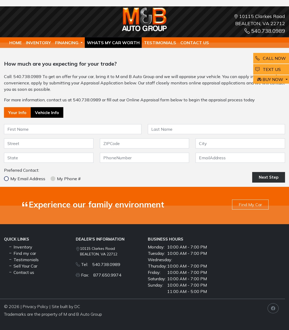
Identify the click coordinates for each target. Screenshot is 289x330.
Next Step (268, 177)
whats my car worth (113, 42)
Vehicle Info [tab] (47, 112)
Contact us (194, 42)
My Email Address (27, 178)
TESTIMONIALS (160, 42)
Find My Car (250, 204)
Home (15, 42)
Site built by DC (66, 306)
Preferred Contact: (21, 170)
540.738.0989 (264, 31)
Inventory (38, 42)
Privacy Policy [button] (35, 306)
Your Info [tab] (17, 112)
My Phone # (69, 178)
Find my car (22, 253)
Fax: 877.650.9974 (101, 275)
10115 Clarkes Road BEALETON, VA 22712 (98, 251)
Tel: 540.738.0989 (100, 264)
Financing (67, 42)
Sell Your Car (22, 266)
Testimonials (23, 259)
